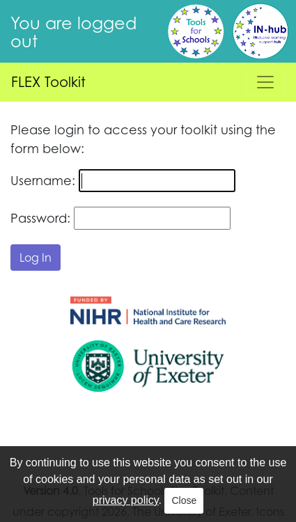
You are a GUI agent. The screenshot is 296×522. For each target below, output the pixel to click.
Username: (42, 180)
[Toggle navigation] (265, 82)
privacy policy (126, 500)
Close (183, 500)
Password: (40, 218)
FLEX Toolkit (48, 81)
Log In (36, 257)
